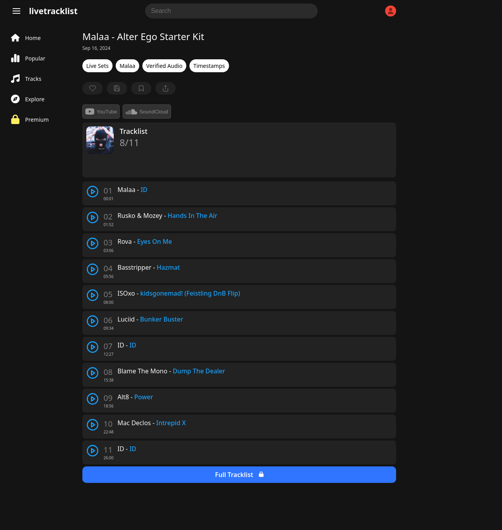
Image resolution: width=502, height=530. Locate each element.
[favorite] (92, 88)
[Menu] (16, 11)
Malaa (127, 65)
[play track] (92, 191)
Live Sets (97, 65)
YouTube (101, 111)
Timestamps (209, 65)
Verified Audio (164, 65)
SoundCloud (147, 111)
